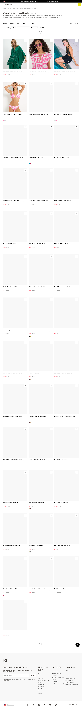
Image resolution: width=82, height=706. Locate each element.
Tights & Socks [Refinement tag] (34, 27)
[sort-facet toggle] (74, 23)
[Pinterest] (45, 705)
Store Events (41, 688)
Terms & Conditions (56, 671)
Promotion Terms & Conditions (56, 674)
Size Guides (41, 678)
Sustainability (68, 676)
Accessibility (55, 681)
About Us (67, 673)
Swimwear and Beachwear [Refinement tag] (23, 27)
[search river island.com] (73, 4)
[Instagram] (39, 705)
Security (54, 679)
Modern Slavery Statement (71, 684)
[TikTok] (56, 705)
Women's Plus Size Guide (44, 680)
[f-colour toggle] (19, 23)
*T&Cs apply (5, 679)
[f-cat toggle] (5, 23)
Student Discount (42, 691)
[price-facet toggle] (33, 23)
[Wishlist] (25, 40)
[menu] (2, 4)
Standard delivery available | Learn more (29, 1)
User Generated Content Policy (58, 684)
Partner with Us (69, 680)
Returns (40, 676)
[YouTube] (50, 705)
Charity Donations (69, 682)
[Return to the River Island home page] (9, 4)
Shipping (40, 673)
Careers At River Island (70, 678)
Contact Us (41, 684)
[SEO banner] (32, 16)
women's (46, 15)
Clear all (42, 27)
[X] (33, 705)
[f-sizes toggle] (24, 23)
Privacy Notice (6, 680)
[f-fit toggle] (29, 23)
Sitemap (40, 693)
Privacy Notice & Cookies (58, 677)
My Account (41, 686)
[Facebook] (28, 705)
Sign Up (33, 675)
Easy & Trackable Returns (52, 1)
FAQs (39, 682)
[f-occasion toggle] (12, 23)
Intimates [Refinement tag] (13, 27)
